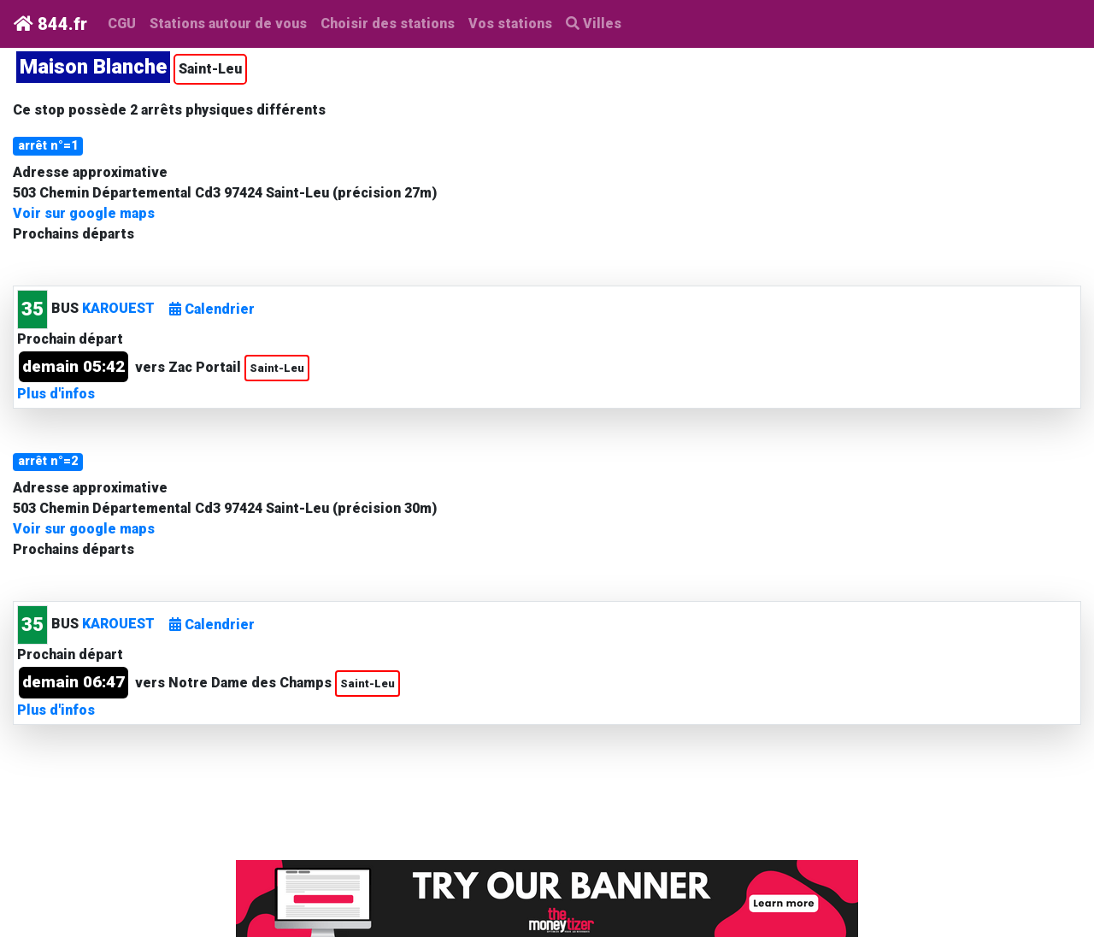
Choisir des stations (388, 23)
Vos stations (510, 23)
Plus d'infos (56, 394)
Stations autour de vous (232, 22)
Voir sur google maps (84, 213)
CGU (122, 23)
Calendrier (212, 309)
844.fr (50, 24)
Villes (593, 23)
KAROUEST (118, 308)
